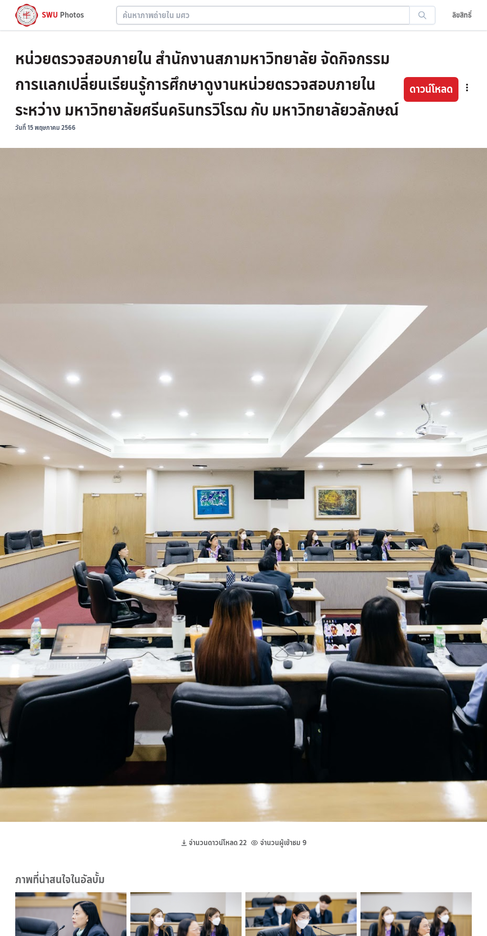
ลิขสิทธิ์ (462, 15)
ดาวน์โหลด (431, 89)
